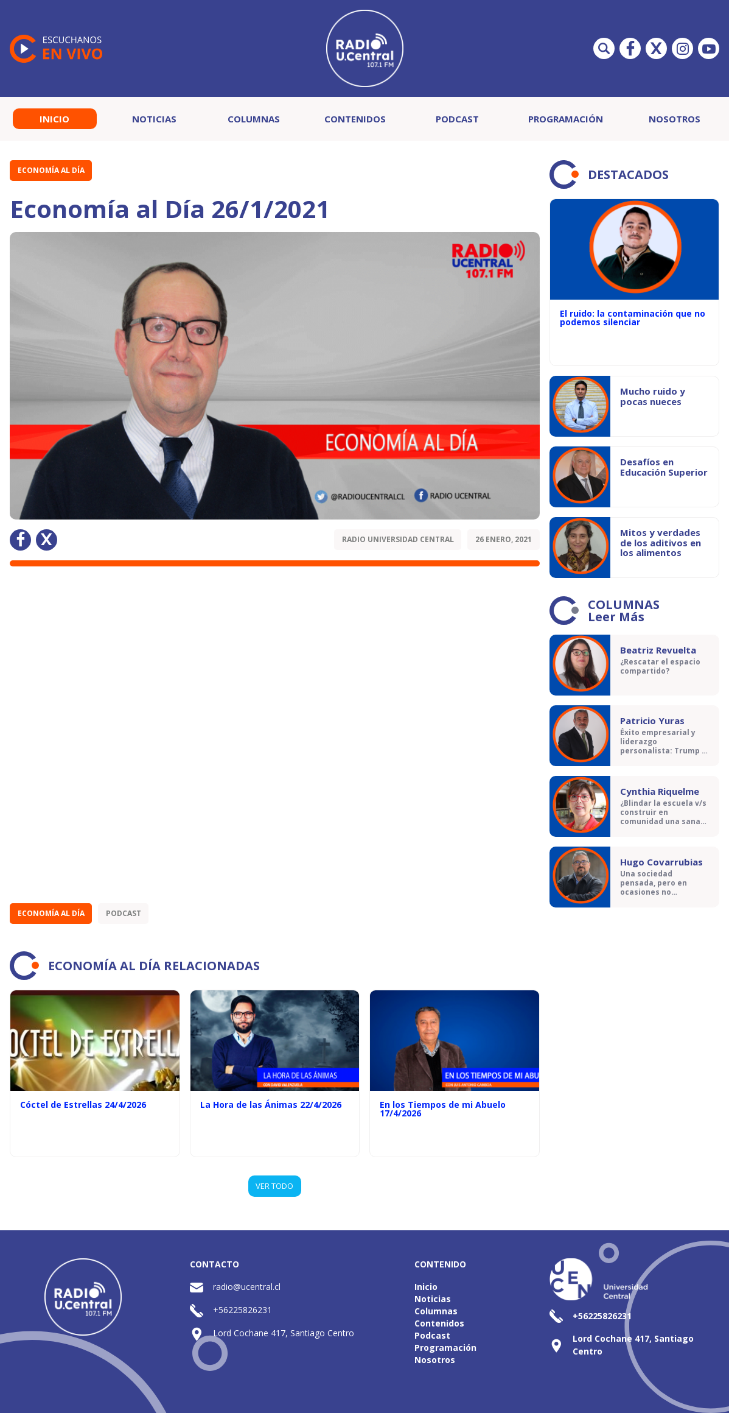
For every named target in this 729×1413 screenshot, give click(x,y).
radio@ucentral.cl (247, 1286)
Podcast (457, 119)
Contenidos (355, 119)
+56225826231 (242, 1310)
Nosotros (674, 119)
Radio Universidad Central (398, 539)
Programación (565, 119)
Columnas (254, 119)
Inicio (54, 119)
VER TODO (274, 1185)
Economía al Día (51, 170)
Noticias (154, 119)
